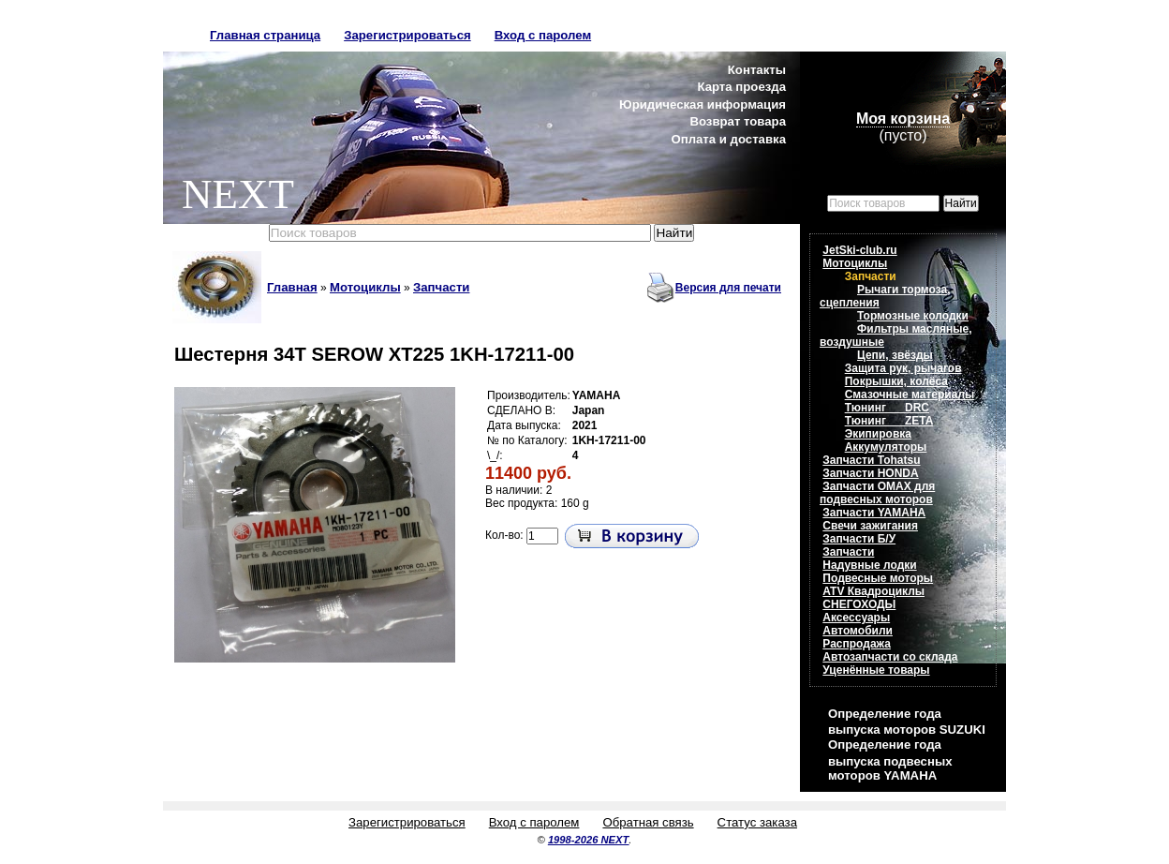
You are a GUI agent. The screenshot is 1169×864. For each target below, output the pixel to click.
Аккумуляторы (886, 447)
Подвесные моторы (877, 578)
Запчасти (441, 287)
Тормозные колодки (913, 315)
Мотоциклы (365, 287)
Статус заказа (757, 822)
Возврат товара (737, 121)
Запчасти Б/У (858, 538)
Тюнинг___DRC (887, 407)
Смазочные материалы (910, 394)
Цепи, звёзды (895, 355)
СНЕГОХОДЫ (858, 604)
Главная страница (265, 35)
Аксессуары (856, 617)
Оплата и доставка (728, 139)
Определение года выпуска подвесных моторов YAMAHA (890, 759)
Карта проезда (741, 87)
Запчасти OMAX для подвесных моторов (877, 493)
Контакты (757, 70)
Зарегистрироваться (407, 35)
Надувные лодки (869, 565)
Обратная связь (647, 822)
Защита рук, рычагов (903, 368)
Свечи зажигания (870, 525)
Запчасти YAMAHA (873, 512)
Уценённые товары (875, 670)
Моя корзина (903, 119)
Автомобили (857, 630)
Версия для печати (728, 287)
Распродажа (856, 643)
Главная (292, 287)
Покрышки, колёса (896, 381)
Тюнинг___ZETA (889, 420)
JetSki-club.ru (859, 250)
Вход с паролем (543, 35)
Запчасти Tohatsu (871, 460)
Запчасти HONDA (870, 473)
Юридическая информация (702, 104)
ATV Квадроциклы (873, 591)
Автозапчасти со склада (889, 656)
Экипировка (878, 433)
